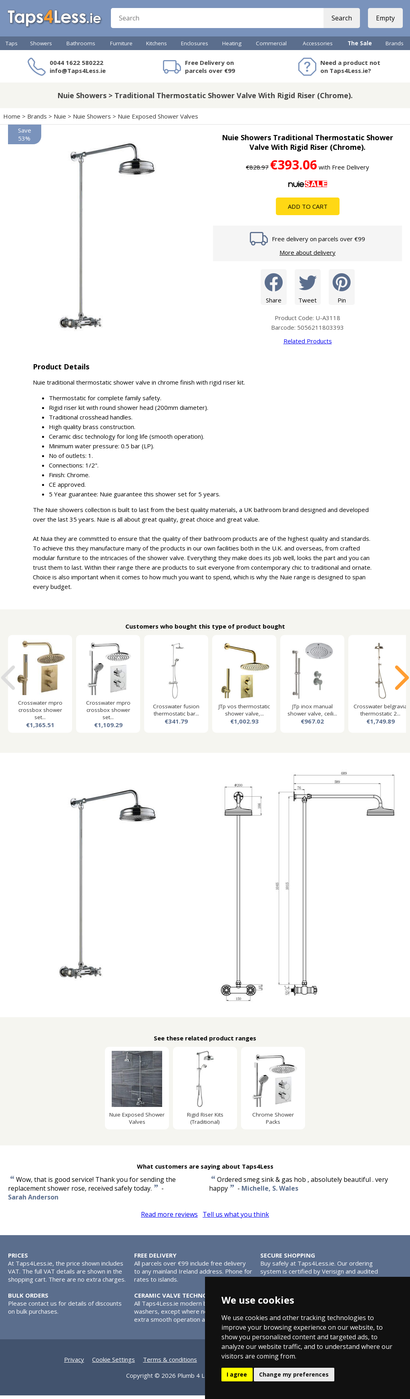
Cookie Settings (113, 1363)
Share (274, 290)
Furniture (121, 46)
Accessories (318, 46)
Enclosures (194, 46)
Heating (231, 46)
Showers (41, 46)
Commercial (271, 46)
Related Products (307, 345)
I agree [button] (237, 1374)
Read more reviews (169, 1218)
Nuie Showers (92, 120)
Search (341, 20)
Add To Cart (308, 210)
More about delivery (307, 256)
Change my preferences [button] (294, 1374)
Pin (342, 290)
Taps (12, 46)
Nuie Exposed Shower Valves (158, 120)
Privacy (74, 1363)
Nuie (60, 120)
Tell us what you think (236, 1218)
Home (11, 120)
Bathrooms (80, 46)
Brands (395, 46)
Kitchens (156, 46)
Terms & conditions (170, 1363)
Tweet (308, 290)
